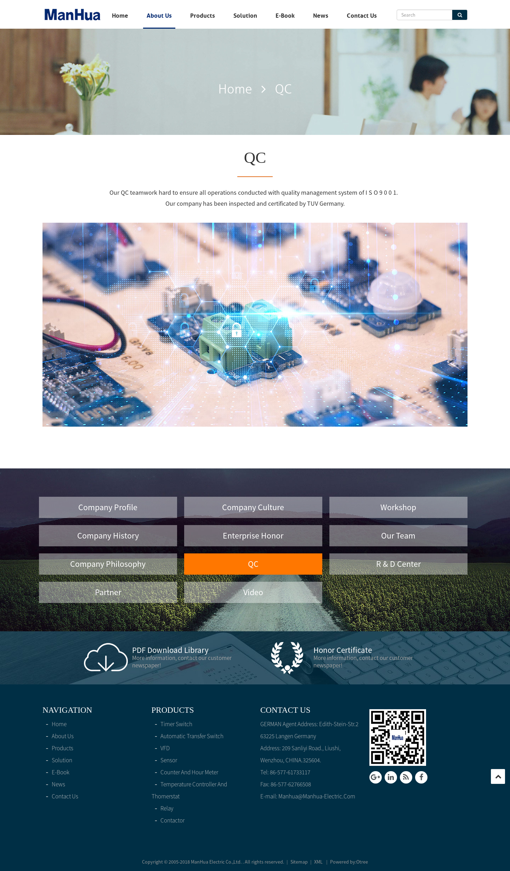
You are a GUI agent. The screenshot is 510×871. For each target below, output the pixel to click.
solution (245, 15)
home (120, 15)
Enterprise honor (253, 535)
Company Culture (253, 507)
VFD (161, 748)
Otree (362, 862)
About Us (159, 15)
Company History (108, 535)
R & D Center (398, 563)
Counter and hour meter (185, 772)
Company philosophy (108, 563)
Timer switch (172, 724)
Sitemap (299, 862)
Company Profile (107, 507)
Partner (108, 592)
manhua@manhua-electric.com (316, 796)
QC (253, 563)
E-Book (285, 15)
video (253, 592)
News (320, 15)
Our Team (398, 535)
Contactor (168, 820)
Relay (163, 808)
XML (318, 862)
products (202, 15)
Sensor (164, 760)
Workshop (398, 507)
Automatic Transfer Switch (188, 736)
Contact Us (362, 15)
